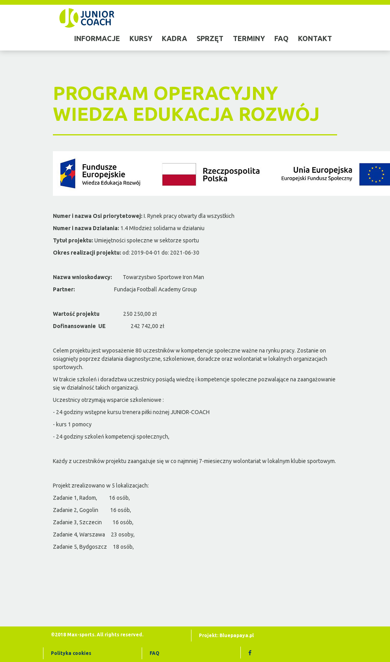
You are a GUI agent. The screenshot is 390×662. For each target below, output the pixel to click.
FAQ (154, 653)
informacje (97, 38)
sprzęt (210, 38)
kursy (140, 38)
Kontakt (315, 38)
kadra (174, 38)
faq (281, 38)
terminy (249, 38)
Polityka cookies (71, 653)
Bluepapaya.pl (236, 635)
